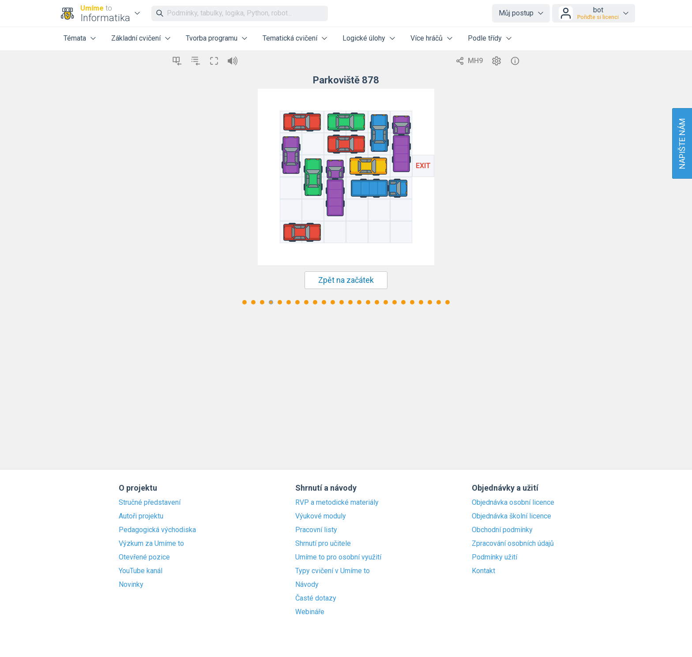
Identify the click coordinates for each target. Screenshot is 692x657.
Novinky (131, 585)
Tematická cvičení (290, 38)
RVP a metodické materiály (337, 503)
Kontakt (483, 571)
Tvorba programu (211, 38)
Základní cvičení (136, 38)
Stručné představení (150, 503)
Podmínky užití (494, 557)
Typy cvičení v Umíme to (332, 571)
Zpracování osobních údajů (513, 544)
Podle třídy (485, 38)
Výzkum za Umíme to (151, 544)
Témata (75, 38)
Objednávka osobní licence (513, 503)
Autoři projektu (141, 516)
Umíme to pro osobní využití (338, 557)
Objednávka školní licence (511, 516)
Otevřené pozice (144, 557)
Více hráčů (426, 38)
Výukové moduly (320, 516)
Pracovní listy (316, 530)
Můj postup (516, 13)
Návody (307, 585)
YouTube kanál (140, 571)
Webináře (309, 612)
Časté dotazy (315, 598)
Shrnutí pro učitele (323, 544)
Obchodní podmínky (502, 530)
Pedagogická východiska (157, 530)
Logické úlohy (363, 38)
